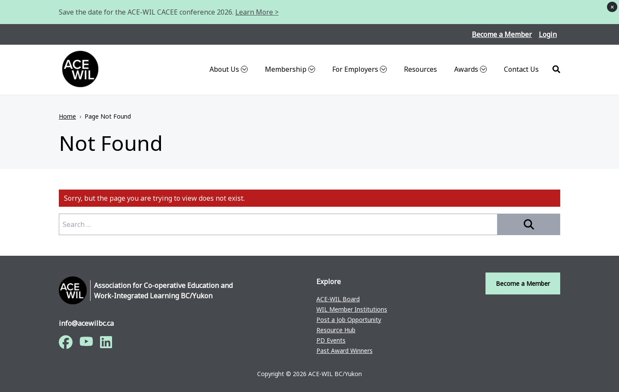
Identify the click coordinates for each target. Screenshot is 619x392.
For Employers (359, 69)
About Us (228, 69)
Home (67, 116)
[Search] (556, 69)
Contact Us (521, 69)
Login (548, 34)
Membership (290, 69)
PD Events (331, 340)
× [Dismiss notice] (612, 7)
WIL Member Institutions (351, 309)
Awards (470, 69)
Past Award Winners (344, 350)
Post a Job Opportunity (348, 319)
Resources (420, 69)
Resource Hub (335, 330)
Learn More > (257, 12)
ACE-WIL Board (338, 299)
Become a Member (502, 34)
